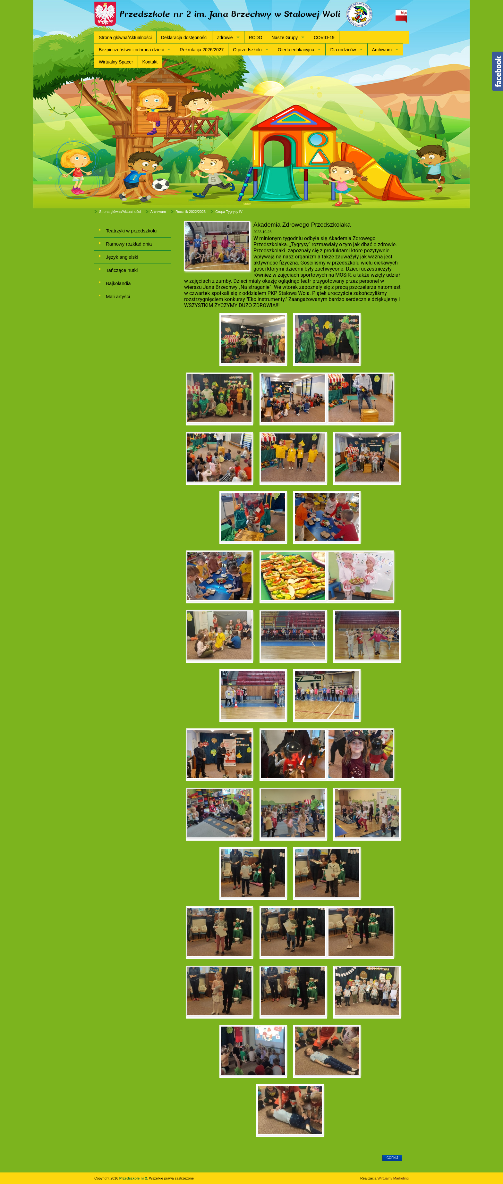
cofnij (392, 1158)
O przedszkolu (247, 49)
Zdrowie (225, 37)
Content (497, 71)
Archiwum (382, 49)
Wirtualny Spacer (116, 61)
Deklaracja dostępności (184, 37)
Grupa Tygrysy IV (229, 212)
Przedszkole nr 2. (134, 1178)
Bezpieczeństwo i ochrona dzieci (131, 49)
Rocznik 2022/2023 (190, 212)
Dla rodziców (343, 49)
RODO (255, 37)
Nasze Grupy (285, 37)
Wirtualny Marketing (393, 1178)
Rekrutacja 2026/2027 (202, 49)
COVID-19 (324, 37)
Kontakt (150, 61)
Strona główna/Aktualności (125, 37)
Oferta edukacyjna (296, 49)
